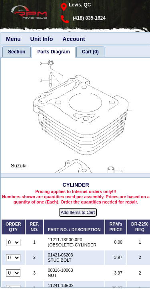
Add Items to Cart (78, 212)
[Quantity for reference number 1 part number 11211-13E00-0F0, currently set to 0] (13, 242)
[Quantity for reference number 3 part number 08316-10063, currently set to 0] (13, 273)
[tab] (16, 52)
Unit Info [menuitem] (41, 39)
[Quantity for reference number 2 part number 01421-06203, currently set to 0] (13, 257)
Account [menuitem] (73, 39)
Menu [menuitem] (13, 39)
